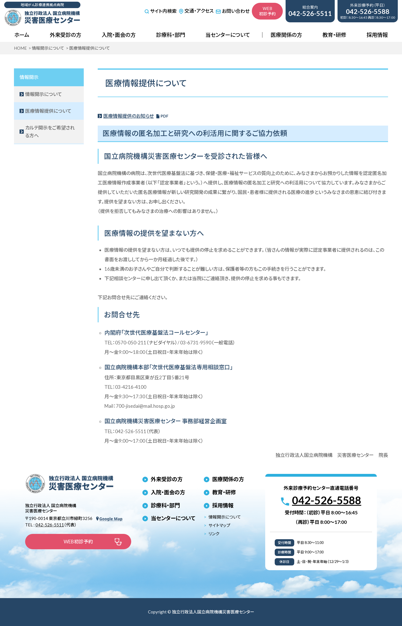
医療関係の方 (286, 35)
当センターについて (227, 35)
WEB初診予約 (267, 11)
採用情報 (377, 35)
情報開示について (225, 516)
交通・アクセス (196, 11)
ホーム (21, 35)
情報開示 (29, 77)
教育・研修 (334, 35)
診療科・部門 (170, 35)
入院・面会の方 (119, 35)
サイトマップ (219, 525)
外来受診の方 (65, 35)
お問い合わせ (232, 11)
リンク (214, 533)
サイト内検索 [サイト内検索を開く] (160, 11)
